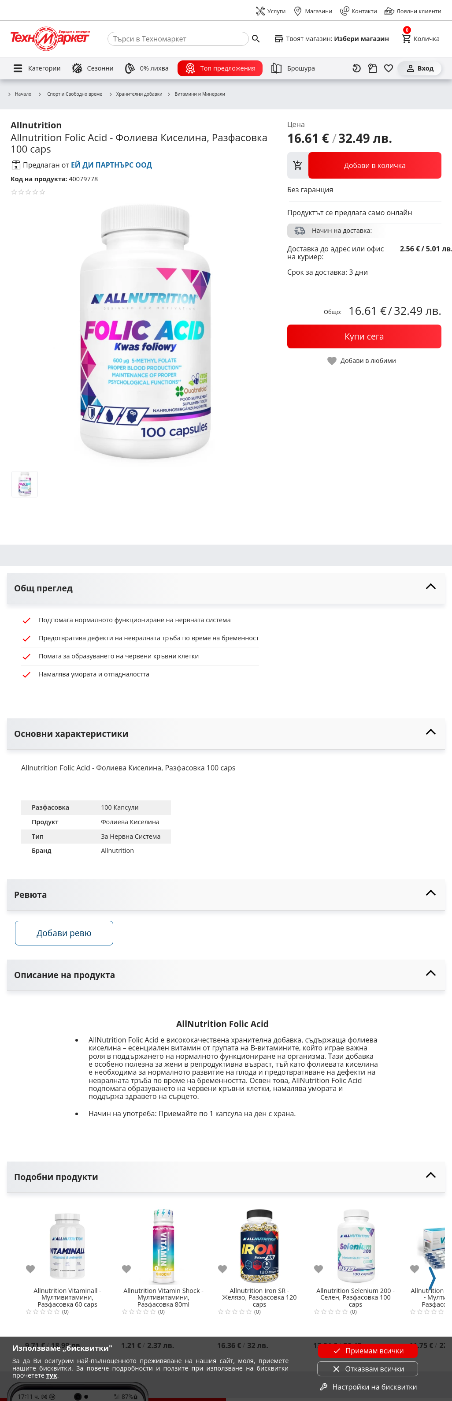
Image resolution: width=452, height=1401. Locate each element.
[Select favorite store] (331, 39)
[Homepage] (50, 39)
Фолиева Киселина (130, 822)
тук (51, 1375)
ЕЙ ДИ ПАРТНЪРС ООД (111, 165)
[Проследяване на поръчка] (373, 68)
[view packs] (364, 165)
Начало (19, 94)
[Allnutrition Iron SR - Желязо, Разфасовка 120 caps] (259, 1247)
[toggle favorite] (362, 360)
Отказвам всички (367, 1369)
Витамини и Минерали (196, 94)
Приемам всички (367, 1350)
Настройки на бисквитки (368, 1387)
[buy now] (364, 336)
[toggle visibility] (226, 588)
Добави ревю (70, 937)
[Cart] (420, 39)
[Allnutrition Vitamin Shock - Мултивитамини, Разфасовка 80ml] (163, 1247)
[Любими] (389, 68)
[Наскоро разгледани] (357, 68)
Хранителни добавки (135, 94)
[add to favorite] (35, 1273)
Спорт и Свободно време (69, 94)
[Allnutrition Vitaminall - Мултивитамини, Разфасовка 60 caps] (67, 1247)
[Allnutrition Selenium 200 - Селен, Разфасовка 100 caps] (355, 1247)
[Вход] (419, 68)
